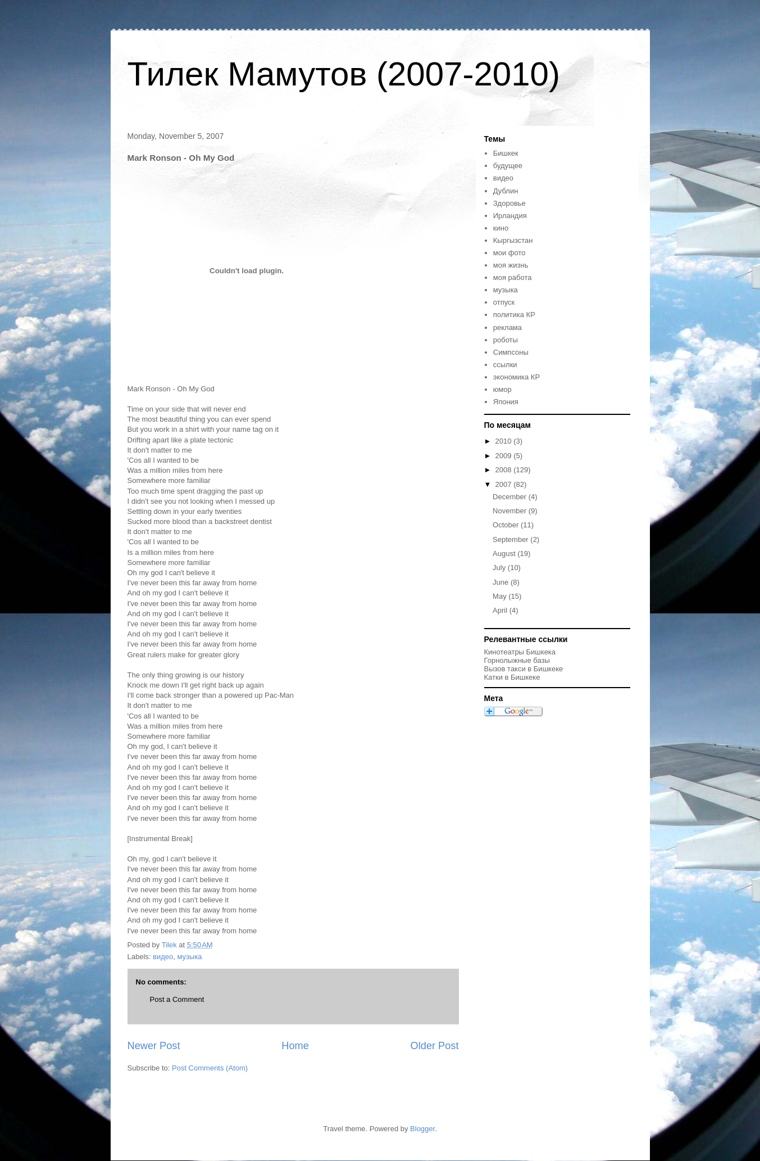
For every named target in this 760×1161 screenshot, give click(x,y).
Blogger (422, 1128)
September (511, 539)
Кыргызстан (513, 240)
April (501, 610)
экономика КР (516, 377)
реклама (507, 327)
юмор (502, 389)
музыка (190, 956)
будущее (507, 165)
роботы (505, 340)
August (505, 553)
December (511, 497)
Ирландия (510, 215)
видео (163, 956)
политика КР (514, 314)
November (511, 511)
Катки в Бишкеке (512, 677)
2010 (504, 441)
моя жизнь (511, 265)
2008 (504, 470)
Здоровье (509, 203)
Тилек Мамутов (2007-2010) (344, 74)
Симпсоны (511, 352)
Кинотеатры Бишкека (520, 652)
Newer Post (154, 1045)
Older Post (435, 1045)
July (500, 567)
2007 (504, 484)
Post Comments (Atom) (210, 1068)
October (507, 525)
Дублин (505, 191)
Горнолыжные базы (517, 660)
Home (295, 1045)
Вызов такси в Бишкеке (523, 669)
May (500, 596)
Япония (505, 401)
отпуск (504, 302)
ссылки (505, 364)
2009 (504, 455)
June (502, 582)
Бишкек (505, 153)
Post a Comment (177, 999)
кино (500, 228)
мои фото (509, 253)
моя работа (512, 277)
